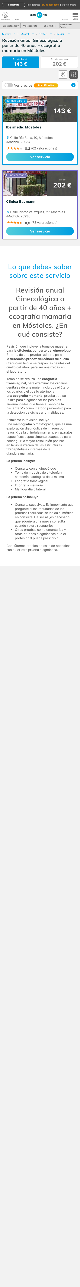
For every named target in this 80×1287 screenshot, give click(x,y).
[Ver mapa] (63, 74)
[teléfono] (16, 15)
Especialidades (11, 26)
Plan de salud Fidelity (66, 25)
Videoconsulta (30, 26)
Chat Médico (50, 26)
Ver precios (36, 85)
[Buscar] (65, 15)
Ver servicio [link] (40, 157)
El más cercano (59, 62)
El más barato (20, 62)
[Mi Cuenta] (5, 15)
